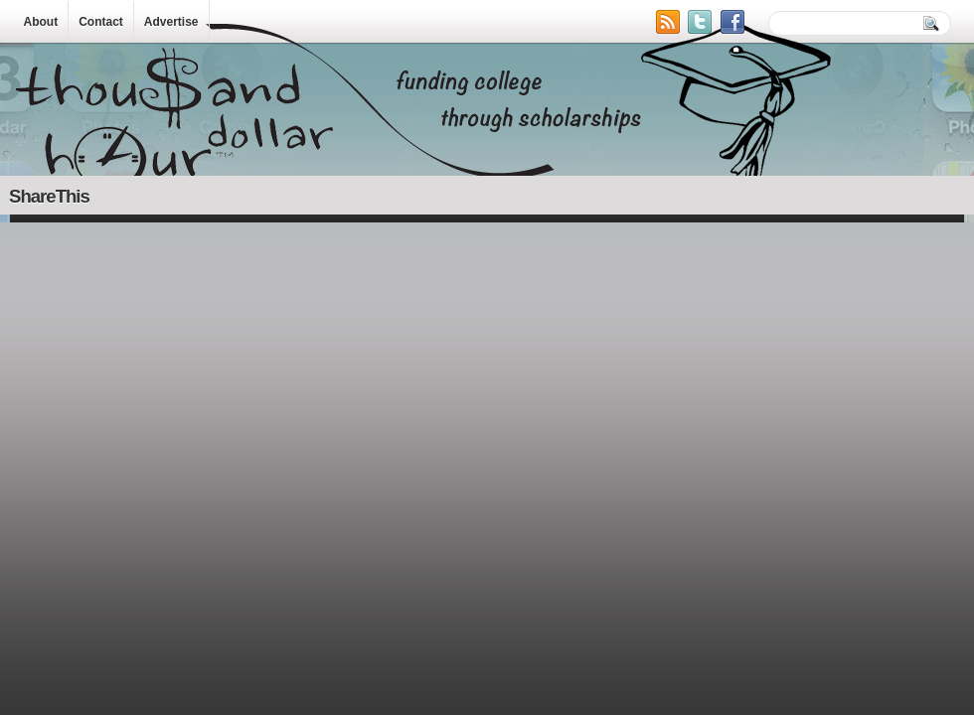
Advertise (171, 22)
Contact (101, 22)
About (41, 22)
